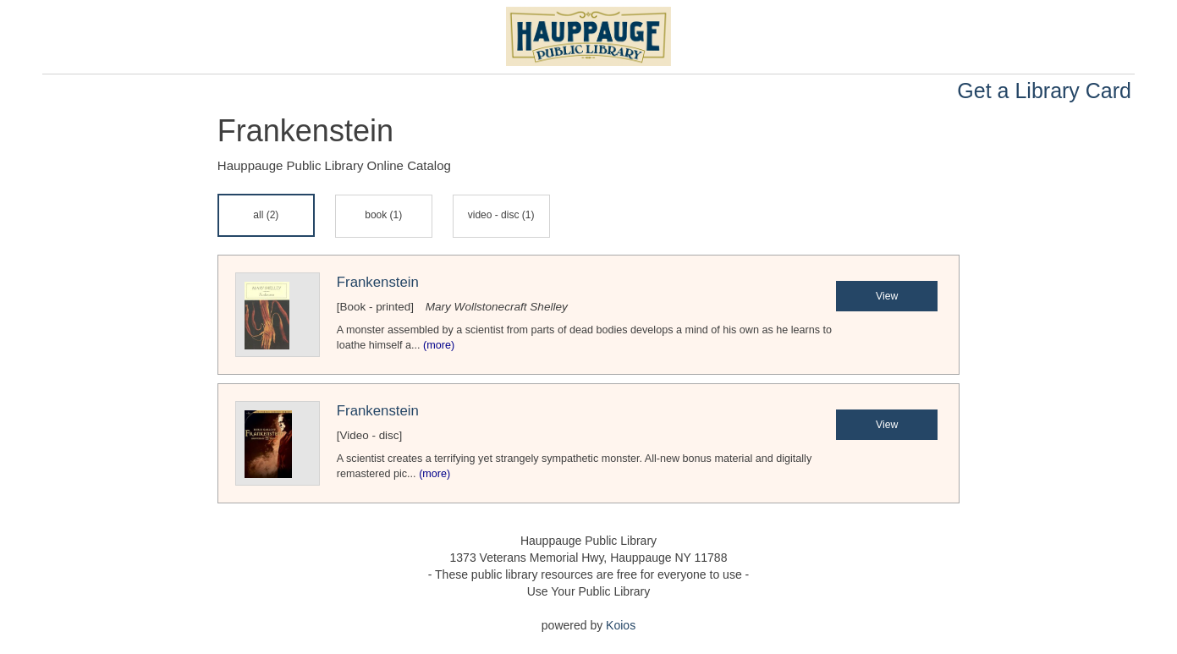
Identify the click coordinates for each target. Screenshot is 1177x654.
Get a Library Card (1044, 90)
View (887, 296)
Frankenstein (378, 282)
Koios (620, 625)
